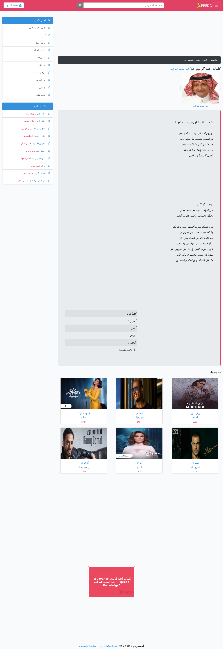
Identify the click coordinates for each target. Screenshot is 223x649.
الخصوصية (84, 646)
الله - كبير (43, 113)
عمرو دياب (35, 165)
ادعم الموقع (112, 646)
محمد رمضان (27, 143)
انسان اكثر (43, 57)
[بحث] (80, 5)
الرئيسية (214, 60)
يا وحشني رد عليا (40, 158)
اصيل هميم (28, 136)
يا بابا (45, 165)
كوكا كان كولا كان (39, 180)
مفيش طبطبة (41, 143)
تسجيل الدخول (14, 5)
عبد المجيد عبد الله (179, 68)
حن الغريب (43, 80)
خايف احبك (43, 43)
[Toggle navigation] (216, 5)
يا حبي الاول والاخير (39, 28)
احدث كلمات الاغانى (41, 106)
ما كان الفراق (42, 50)
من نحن (102, 646)
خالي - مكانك (41, 136)
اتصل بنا (93, 646)
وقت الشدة (42, 121)
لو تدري (44, 87)
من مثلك (44, 65)
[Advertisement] (139, 34)
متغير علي (43, 95)
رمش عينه (42, 151)
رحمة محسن (28, 173)
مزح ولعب (43, 72)
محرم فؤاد (30, 151)
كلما (46, 35)
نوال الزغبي (31, 113)
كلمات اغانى (201, 60)
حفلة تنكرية (42, 173)
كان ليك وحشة (41, 128)
